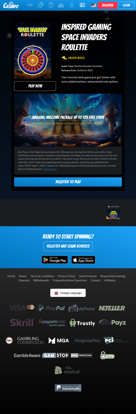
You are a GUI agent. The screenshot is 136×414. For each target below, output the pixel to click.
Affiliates (110, 280)
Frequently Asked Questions (70, 280)
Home (11, 276)
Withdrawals (41, 280)
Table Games (41, 5)
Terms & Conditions (42, 276)
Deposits (24, 280)
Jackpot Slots (61, 5)
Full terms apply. (49, 169)
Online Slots (30, 5)
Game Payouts (88, 276)
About (23, 276)
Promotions (72, 4)
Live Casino (51, 5)
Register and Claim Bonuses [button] (68, 246)
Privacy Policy (66, 276)
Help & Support (83, 4)
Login (126, 5)
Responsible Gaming (112, 276)
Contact (96, 280)
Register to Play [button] (68, 182)
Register (107, 5)
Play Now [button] (35, 86)
